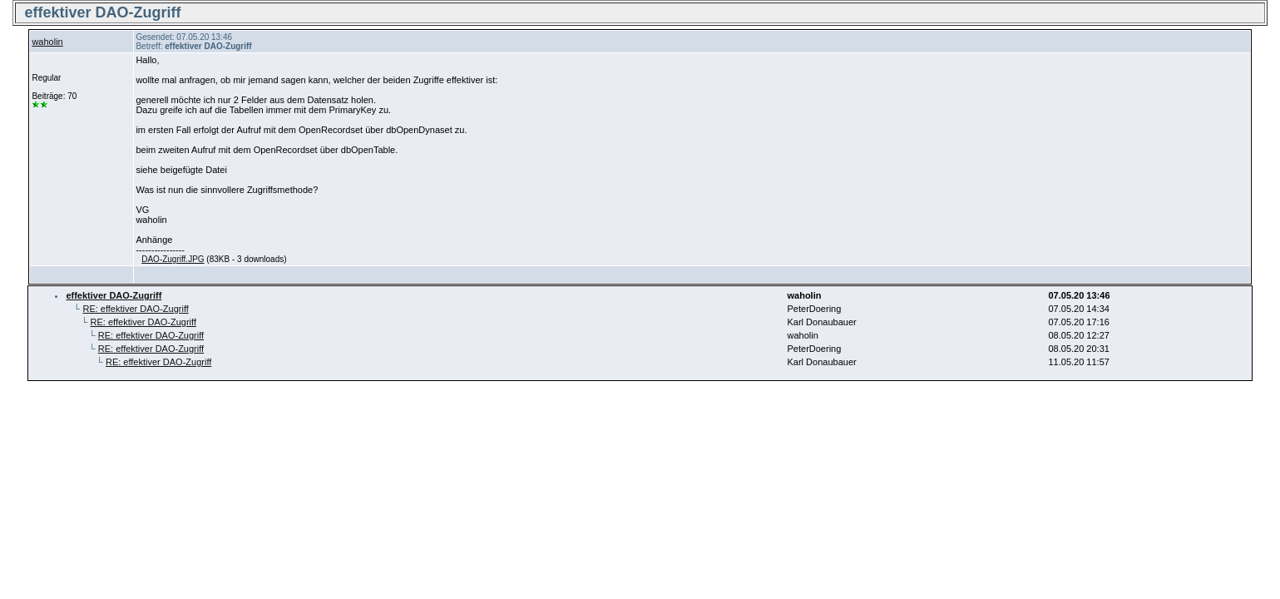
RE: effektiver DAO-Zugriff (135, 309)
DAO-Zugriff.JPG (172, 259)
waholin (47, 42)
